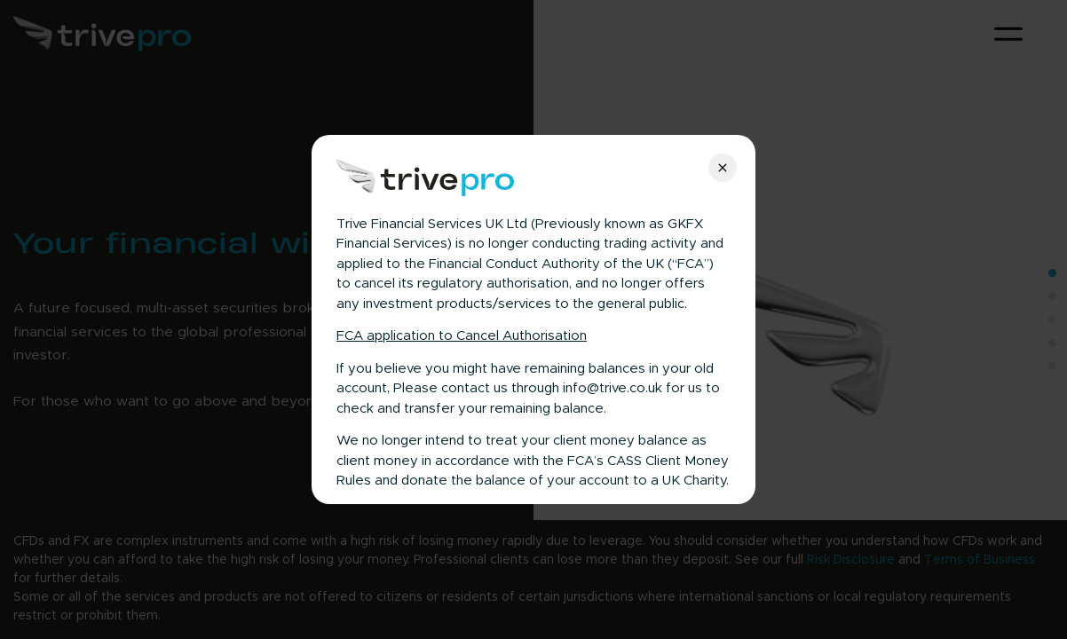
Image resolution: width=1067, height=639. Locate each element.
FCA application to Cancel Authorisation (461, 336)
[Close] (722, 167)
